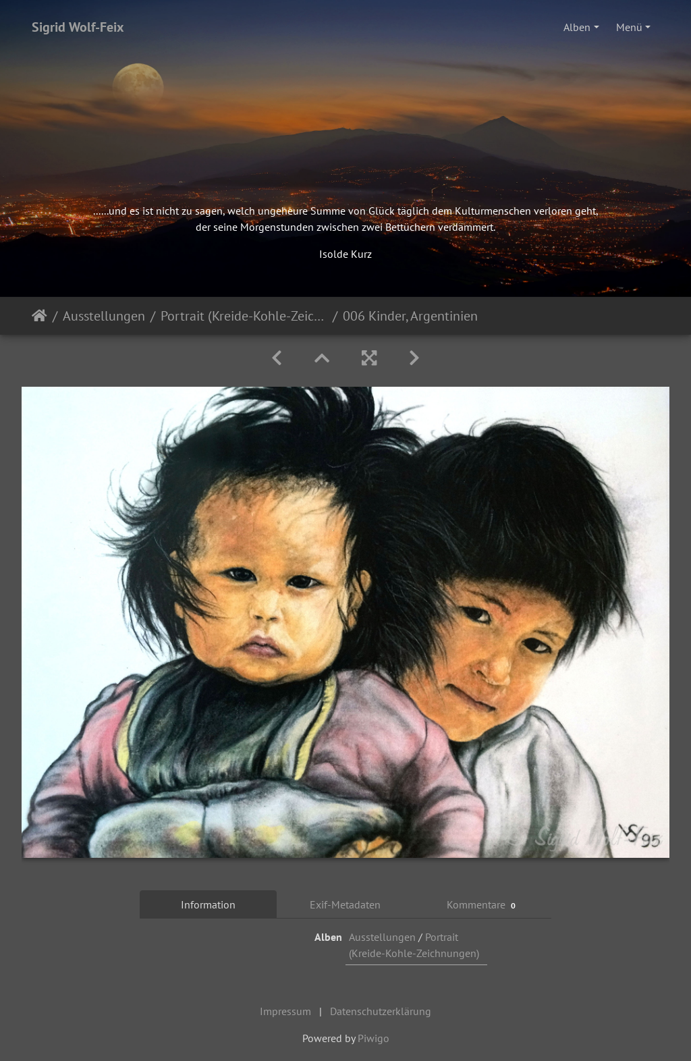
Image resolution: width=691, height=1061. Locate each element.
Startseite (39, 316)
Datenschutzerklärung (380, 1011)
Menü (629, 27)
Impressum (285, 1011)
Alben (576, 27)
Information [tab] (208, 904)
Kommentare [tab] (483, 905)
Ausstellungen (104, 316)
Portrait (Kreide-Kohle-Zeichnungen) (244, 316)
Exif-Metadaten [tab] (345, 904)
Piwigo (373, 1038)
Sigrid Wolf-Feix (78, 27)
